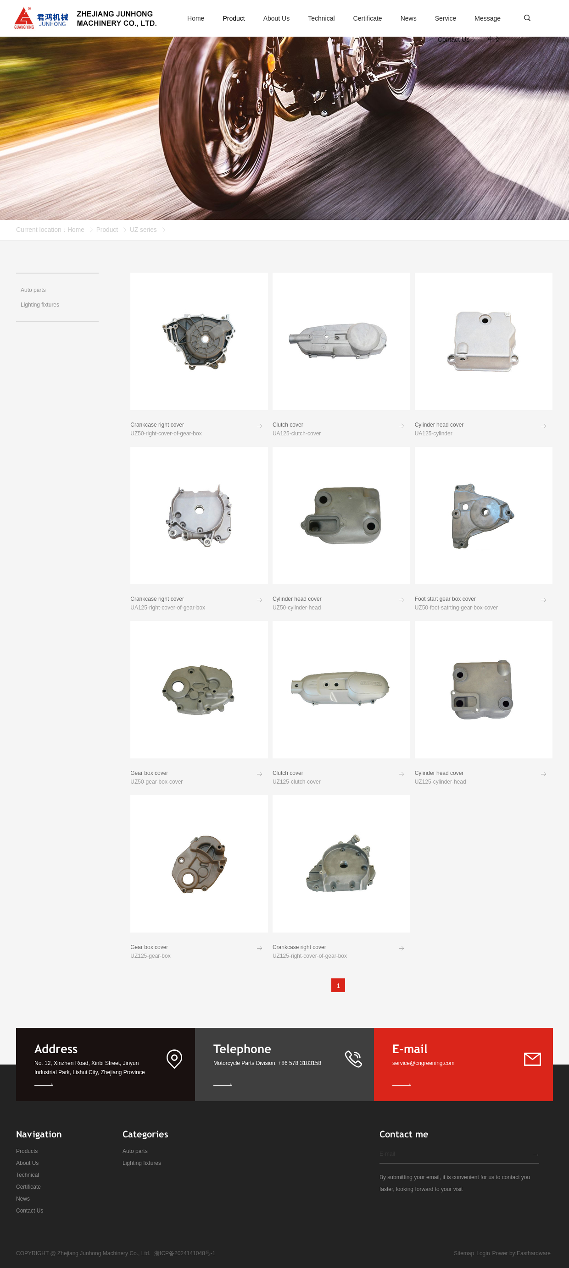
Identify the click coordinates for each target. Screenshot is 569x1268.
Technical (27, 1175)
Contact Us (29, 1211)
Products (27, 1151)
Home (75, 229)
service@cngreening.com (423, 1063)
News (23, 1199)
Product (107, 229)
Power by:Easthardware (521, 1253)
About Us (27, 1163)
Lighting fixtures (142, 1163)
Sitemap (464, 1253)
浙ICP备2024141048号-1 (184, 1253)
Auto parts (135, 1151)
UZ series (144, 229)
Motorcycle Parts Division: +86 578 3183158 (267, 1063)
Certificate (28, 1187)
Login (483, 1253)
